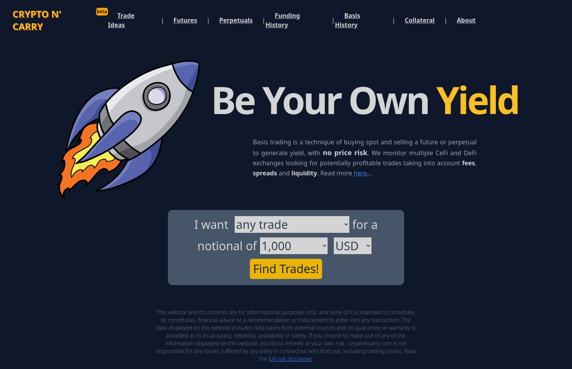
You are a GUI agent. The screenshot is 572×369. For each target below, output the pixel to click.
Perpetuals (236, 20)
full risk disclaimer (290, 358)
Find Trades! (286, 269)
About (466, 20)
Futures (185, 20)
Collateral (420, 20)
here (360, 173)
